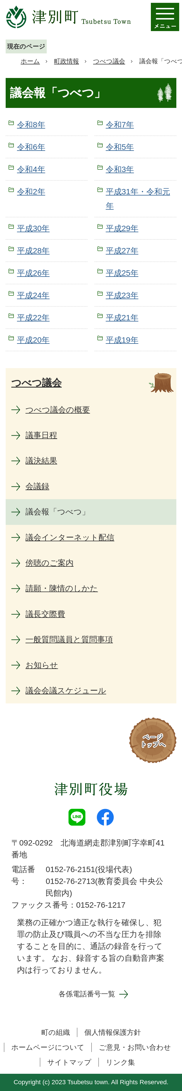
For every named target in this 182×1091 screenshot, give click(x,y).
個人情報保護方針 (112, 1032)
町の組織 (55, 1032)
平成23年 (122, 295)
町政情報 (66, 61)
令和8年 (31, 124)
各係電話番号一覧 (87, 994)
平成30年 (33, 228)
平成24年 (33, 295)
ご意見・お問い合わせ (135, 1047)
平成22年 (33, 317)
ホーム (30, 61)
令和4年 (31, 169)
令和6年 (31, 147)
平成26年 (33, 273)
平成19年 (122, 340)
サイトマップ (69, 1062)
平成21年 (122, 317)
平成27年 (122, 250)
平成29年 (122, 228)
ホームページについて (47, 1047)
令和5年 (120, 147)
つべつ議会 (109, 61)
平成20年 (33, 340)
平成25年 (122, 273)
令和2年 (31, 191)
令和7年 (120, 124)
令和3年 (120, 169)
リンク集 (120, 1062)
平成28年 (33, 250)
